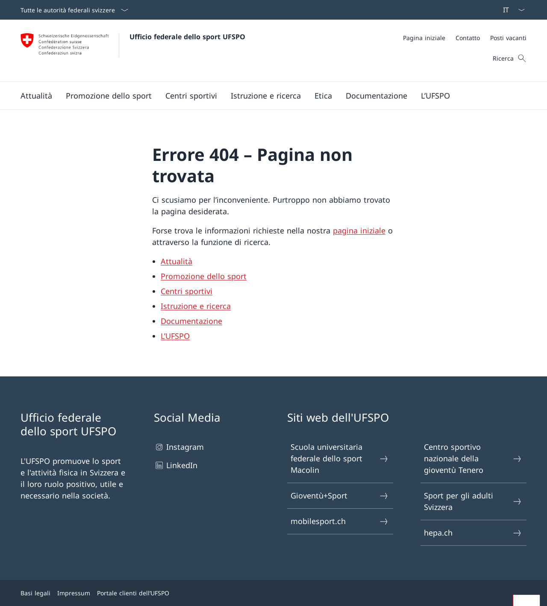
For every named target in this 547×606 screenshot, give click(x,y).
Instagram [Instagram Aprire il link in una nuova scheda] (179, 447)
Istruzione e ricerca (196, 306)
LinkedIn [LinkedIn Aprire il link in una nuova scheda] (175, 465)
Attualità (176, 261)
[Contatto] (467, 37)
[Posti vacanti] (508, 37)
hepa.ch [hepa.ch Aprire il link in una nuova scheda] (473, 532)
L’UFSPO (175, 336)
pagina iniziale (359, 230)
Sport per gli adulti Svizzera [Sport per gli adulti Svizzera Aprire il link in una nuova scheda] (473, 501)
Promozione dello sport (204, 276)
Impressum (73, 593)
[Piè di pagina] (273, 593)
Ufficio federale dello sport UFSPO (187, 36)
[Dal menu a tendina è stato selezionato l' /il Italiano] (511, 10)
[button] (36, 95)
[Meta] (465, 37)
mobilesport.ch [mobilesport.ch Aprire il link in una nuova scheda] (340, 521)
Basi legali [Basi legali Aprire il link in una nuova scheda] (35, 593)
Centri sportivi (186, 291)
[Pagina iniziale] (424, 37)
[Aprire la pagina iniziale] (133, 50)
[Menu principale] (267, 95)
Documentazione (191, 321)
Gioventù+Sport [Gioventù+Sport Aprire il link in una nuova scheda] (340, 495)
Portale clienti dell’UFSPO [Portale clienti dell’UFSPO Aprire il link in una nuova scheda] (133, 593)
